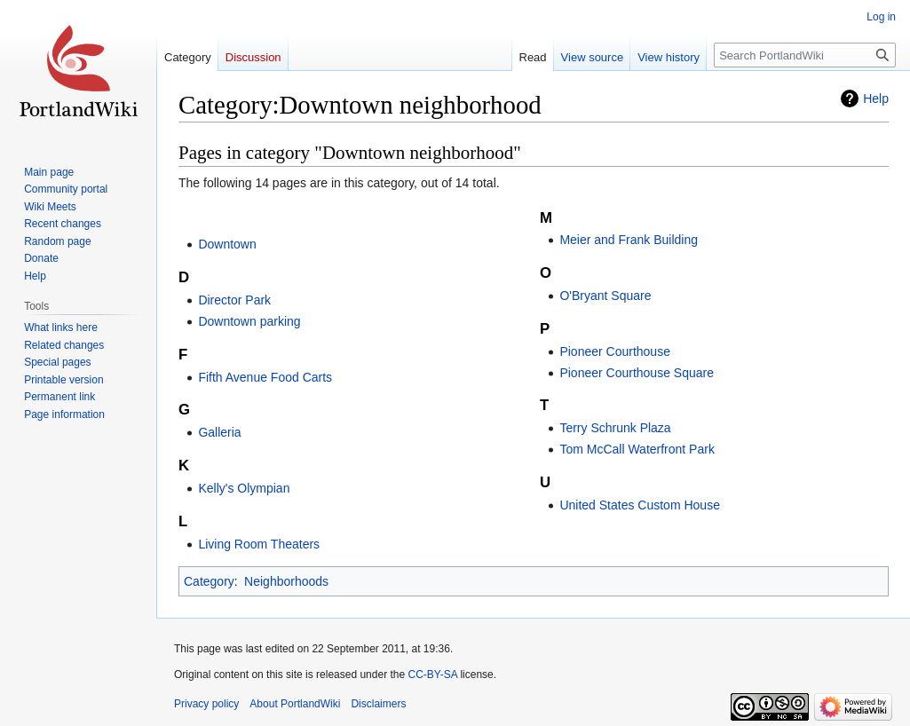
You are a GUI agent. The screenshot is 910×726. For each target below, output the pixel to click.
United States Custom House (639, 505)
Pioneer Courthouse (614, 351)
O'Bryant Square (605, 295)
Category (209, 581)
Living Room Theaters (259, 544)
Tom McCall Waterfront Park (637, 449)
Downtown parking (249, 321)
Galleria (219, 432)
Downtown (227, 244)
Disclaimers (378, 704)
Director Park (234, 300)
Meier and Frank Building (628, 240)
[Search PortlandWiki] (805, 55)
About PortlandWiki (294, 704)
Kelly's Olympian (243, 488)
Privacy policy (206, 704)
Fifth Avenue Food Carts (265, 377)
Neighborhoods (286, 581)
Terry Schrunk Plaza (614, 428)
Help (876, 98)
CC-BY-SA (432, 674)
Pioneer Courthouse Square (636, 373)
